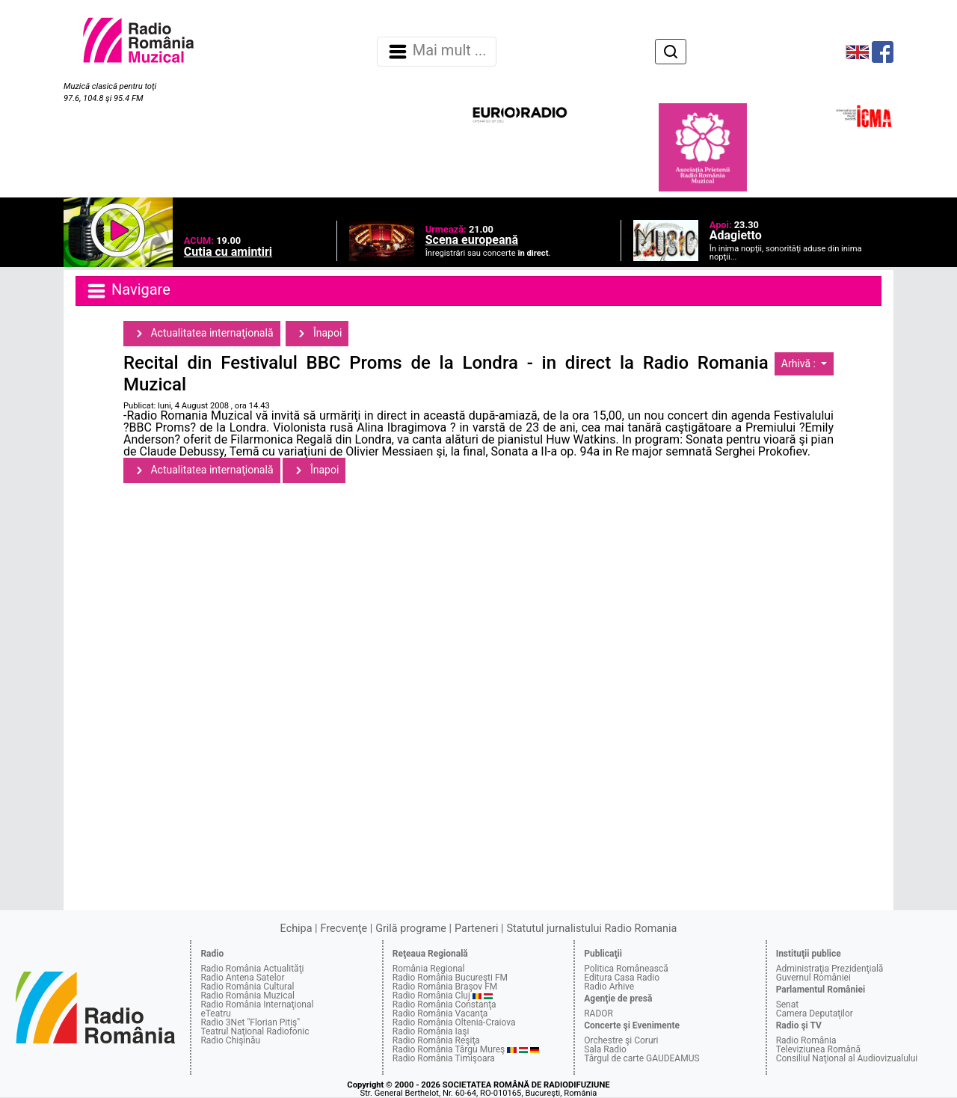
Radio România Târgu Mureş (449, 1049)
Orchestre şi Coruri (621, 1040)
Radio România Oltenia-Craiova (454, 1022)
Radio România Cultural (247, 986)
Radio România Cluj (431, 995)
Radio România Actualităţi (252, 968)
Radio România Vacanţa (440, 1013)
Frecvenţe (344, 928)
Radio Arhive (609, 986)
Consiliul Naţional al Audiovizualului (847, 1058)
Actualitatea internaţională (202, 334)
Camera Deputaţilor (814, 1013)
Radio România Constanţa (444, 1004)
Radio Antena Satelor (242, 977)
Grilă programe (410, 928)
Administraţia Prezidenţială (830, 968)
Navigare (127, 291)
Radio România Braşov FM (445, 986)
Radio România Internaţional (256, 1004)
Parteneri (476, 928)
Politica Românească (626, 968)
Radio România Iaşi (431, 1031)
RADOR (598, 1013)
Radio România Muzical (247, 995)
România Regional (429, 968)
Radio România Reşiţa (436, 1040)
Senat (787, 1004)
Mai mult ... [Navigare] (437, 51)
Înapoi (317, 334)
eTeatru (215, 1013)
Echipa (296, 928)
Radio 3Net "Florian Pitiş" (250, 1022)
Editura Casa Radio (621, 977)
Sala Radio (605, 1049)
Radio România (806, 1040)
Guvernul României (813, 977)
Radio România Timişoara (444, 1058)
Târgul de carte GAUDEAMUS (641, 1058)
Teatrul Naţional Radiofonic (254, 1031)
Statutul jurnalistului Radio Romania (591, 928)
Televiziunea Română (818, 1049)
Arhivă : (800, 363)
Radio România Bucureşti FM (450, 977)
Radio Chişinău (230, 1040)
